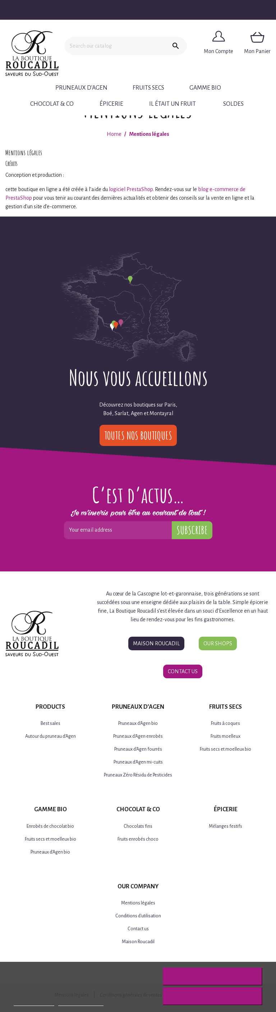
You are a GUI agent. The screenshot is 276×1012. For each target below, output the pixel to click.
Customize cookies (81, 1002)
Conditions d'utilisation (138, 915)
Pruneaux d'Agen (81, 88)
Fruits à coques (225, 723)
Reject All (212, 976)
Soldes (233, 104)
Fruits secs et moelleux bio (225, 749)
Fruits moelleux (225, 736)
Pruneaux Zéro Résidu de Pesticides (138, 775)
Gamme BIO (205, 88)
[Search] (115, 46)
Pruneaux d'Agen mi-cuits (138, 762)
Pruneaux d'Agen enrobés (138, 736)
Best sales (50, 723)
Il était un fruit (172, 104)
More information (34, 1002)
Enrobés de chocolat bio (50, 826)
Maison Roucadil (156, 643)
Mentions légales (138, 903)
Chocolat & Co (52, 104)
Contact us (138, 928)
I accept (212, 996)
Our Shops (217, 643)
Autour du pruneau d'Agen (50, 736)
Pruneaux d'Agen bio (138, 723)
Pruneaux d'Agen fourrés (138, 749)
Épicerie (111, 104)
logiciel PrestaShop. (132, 189)
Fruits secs (148, 88)
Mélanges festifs (225, 826)
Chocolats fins (138, 826)
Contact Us (183, 671)
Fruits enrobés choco (138, 839)
